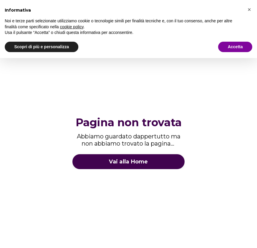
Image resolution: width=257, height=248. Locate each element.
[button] (249, 9)
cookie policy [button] (71, 26)
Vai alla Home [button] (128, 161)
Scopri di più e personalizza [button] (41, 46)
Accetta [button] (235, 46)
